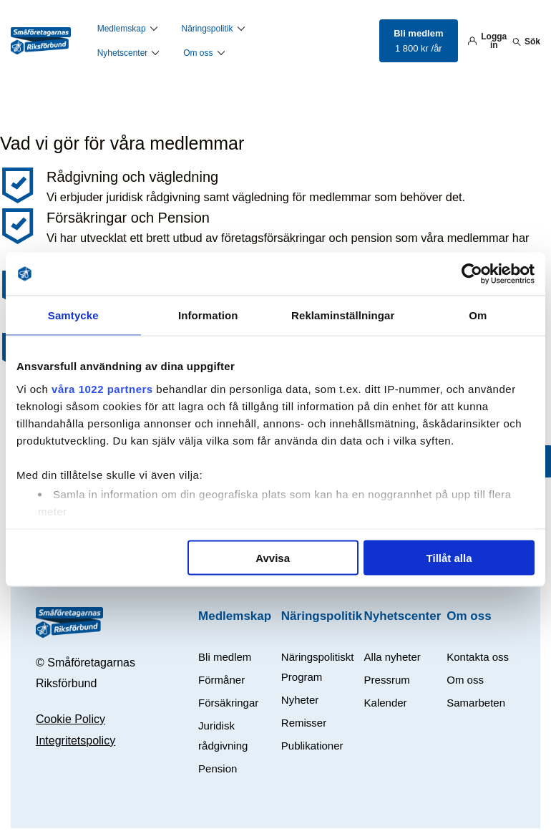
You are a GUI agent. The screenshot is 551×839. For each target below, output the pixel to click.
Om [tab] (478, 315)
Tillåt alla (449, 558)
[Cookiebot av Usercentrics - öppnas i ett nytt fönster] (472, 274)
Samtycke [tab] (73, 315)
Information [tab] (208, 315)
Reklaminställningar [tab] (342, 315)
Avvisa (272, 558)
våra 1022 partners (102, 388)
